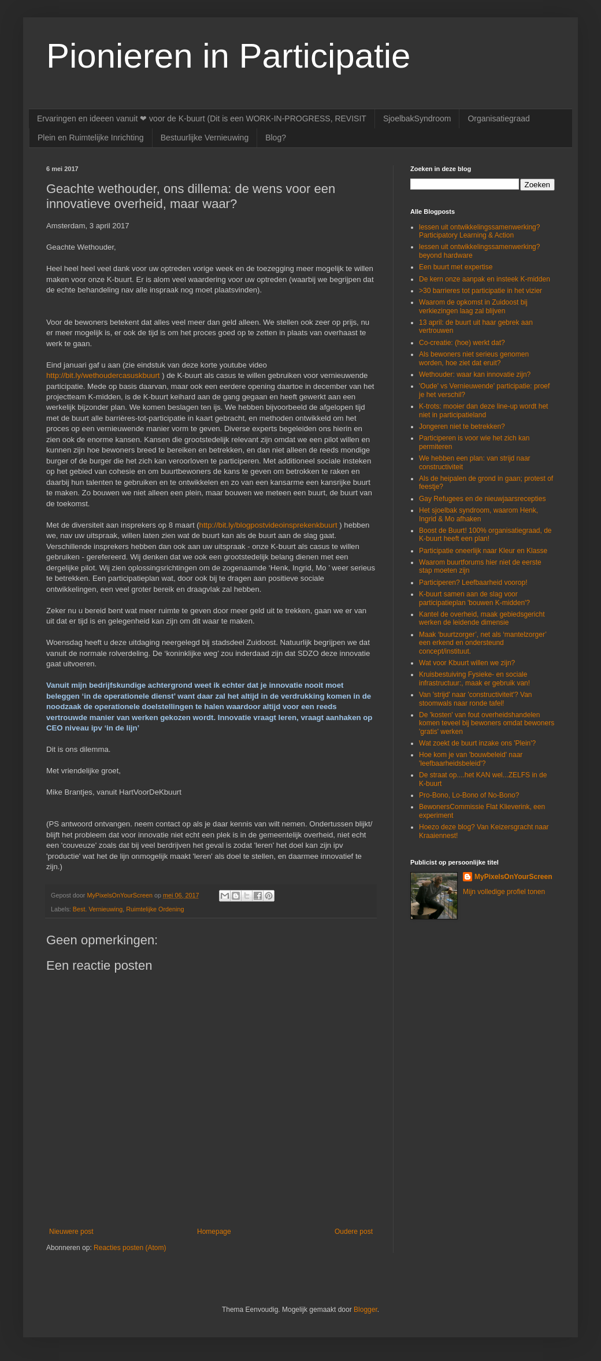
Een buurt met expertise (455, 267)
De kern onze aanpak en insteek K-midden (484, 279)
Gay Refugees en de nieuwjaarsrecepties (482, 499)
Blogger (365, 1310)
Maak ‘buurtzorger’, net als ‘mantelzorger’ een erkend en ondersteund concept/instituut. (483, 643)
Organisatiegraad (498, 118)
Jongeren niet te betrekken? (462, 426)
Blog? (275, 137)
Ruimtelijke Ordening (155, 909)
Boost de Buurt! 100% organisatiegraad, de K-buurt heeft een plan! (485, 534)
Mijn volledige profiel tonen (504, 892)
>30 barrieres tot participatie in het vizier (480, 291)
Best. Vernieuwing (98, 909)
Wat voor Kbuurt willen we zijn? (467, 663)
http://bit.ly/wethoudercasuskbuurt (102, 375)
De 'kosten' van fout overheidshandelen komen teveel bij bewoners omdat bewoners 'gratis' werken (486, 723)
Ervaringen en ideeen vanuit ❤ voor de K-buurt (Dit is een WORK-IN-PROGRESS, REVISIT (201, 118)
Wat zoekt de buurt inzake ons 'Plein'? (477, 743)
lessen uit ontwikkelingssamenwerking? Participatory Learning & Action (479, 231)
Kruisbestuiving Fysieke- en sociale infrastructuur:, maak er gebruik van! (474, 678)
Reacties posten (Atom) (130, 1248)
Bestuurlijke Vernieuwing (205, 137)
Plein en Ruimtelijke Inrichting (91, 137)
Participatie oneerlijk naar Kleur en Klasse (483, 551)
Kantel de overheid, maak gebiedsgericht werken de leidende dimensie (481, 618)
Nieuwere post (71, 1232)
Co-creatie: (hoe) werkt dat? (462, 343)
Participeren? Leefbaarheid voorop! (473, 582)
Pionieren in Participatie (228, 55)
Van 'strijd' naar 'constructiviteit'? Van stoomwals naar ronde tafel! (475, 699)
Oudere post (354, 1232)
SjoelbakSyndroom (417, 118)
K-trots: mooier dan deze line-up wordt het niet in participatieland (483, 410)
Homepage (214, 1232)
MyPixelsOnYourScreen (513, 877)
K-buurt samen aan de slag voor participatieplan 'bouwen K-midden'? (474, 598)
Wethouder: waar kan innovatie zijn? (474, 374)
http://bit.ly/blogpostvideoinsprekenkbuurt (268, 525)
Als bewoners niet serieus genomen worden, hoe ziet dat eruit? (474, 358)
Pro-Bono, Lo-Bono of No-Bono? (469, 795)
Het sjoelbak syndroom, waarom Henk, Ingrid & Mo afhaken (478, 514)
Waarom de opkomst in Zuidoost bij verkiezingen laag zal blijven (473, 306)
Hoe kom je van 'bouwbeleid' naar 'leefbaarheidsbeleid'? (470, 759)
